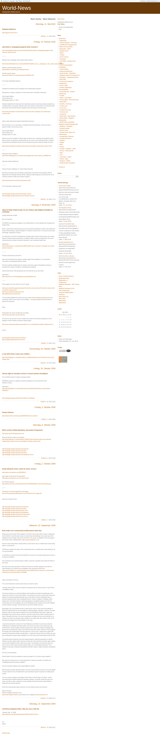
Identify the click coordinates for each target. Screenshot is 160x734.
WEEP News (62, 300)
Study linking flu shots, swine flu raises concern (19, 469)
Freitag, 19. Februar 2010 (44, 42)
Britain (61, 53)
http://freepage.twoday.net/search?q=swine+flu (15, 449)
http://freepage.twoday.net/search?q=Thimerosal (16, 514)
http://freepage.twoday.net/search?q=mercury (15, 516)
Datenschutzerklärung (66, 71)
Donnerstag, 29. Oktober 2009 (42, 349)
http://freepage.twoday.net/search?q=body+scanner (16, 194)
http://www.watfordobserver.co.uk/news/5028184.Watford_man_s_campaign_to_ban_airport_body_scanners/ (33, 64)
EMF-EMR (63, 79)
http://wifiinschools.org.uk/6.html (11, 294)
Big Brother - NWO (65, 49)
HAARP (62, 95)
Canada (62, 55)
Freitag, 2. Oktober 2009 (45, 464)
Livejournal (63, 114)
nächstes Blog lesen (151, 1)
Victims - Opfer (64, 159)
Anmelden (143, 1)
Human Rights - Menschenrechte (69, 99)
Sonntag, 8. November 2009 (43, 205)
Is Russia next (64, 112)
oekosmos (62, 294)
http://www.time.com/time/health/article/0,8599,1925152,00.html (20, 714)
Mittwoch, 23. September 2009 (42, 525)
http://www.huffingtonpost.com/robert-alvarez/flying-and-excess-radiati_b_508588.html (26, 155)
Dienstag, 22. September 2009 (42, 704)
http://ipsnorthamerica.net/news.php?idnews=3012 (16, 180)
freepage (12, 1)
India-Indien (63, 102)
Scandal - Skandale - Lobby (67, 148)
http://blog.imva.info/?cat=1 (9, 32)
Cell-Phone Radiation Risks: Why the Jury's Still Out (20, 709)
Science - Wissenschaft (66, 150)
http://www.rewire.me (42, 694)
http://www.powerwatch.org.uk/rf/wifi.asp (13, 315)
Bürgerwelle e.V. (63, 280)
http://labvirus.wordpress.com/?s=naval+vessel (15, 478)
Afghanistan (63, 40)
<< (158, 1)
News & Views (64, 130)
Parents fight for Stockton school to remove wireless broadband (25, 373)
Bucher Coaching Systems (66, 276)
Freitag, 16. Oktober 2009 (44, 368)
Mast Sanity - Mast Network (23, 1)
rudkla (43, 36)
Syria (61, 152)
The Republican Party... (65, 208)
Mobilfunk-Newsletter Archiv (67, 288)
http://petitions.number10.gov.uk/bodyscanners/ (15, 69)
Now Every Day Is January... (67, 256)
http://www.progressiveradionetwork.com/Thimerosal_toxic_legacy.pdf (22, 493)
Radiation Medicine (9, 29)
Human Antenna (8, 412)
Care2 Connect (64, 57)
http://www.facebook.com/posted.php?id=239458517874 (18, 75)
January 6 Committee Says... (67, 224)
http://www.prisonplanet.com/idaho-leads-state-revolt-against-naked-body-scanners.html (27, 146)
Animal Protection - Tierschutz (68, 42)
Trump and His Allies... (65, 186)
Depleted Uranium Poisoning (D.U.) (70, 75)
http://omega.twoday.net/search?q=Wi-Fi (13, 339)
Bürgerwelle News (64, 278)
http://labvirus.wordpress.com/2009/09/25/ (14, 472)
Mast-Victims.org (63, 296)
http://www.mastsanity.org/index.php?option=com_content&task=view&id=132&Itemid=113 (27, 324)
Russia (62, 146)
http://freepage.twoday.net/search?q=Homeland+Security (18, 196)
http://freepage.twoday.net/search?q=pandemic (15, 512)
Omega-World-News (65, 138)
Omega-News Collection (67, 136)
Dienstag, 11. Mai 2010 (45, 24)
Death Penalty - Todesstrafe (68, 73)
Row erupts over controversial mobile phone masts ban (22, 530)
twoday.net (6, 1)
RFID (61, 144)
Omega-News (63, 282)
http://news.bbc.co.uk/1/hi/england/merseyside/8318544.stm (19, 276)
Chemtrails (63, 59)
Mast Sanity (62, 298)
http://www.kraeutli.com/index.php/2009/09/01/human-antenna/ (20, 416)
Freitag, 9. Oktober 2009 (45, 407)
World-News (16, 8)
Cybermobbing (64, 69)
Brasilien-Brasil (64, 51)
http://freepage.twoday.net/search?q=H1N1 (14, 451)
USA (61, 155)
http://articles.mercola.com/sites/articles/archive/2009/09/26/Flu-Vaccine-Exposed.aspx (26, 484)
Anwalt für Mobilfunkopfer (66, 292)
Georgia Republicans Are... (66, 242)
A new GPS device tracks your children (16, 354)
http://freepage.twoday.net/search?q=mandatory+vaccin (18, 454)
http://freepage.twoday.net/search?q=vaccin (14, 452)
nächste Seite (6, 733)
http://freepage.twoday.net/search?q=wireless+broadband (18, 398)
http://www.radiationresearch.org (11, 694)
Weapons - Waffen (65, 161)
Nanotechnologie (64, 128)
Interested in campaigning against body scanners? (20, 47)
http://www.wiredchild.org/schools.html (13, 292)
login (60, 29)
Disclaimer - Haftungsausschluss (69, 77)
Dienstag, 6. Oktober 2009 (44, 425)
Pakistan (62, 140)
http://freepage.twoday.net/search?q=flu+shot (15, 510)
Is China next (63, 106)
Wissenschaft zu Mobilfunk (67, 163)
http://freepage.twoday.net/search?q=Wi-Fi (14, 338)
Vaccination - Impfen (65, 157)
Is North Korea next (65, 110)
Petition (62, 142)
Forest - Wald (63, 85)
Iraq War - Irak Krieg (65, 104)
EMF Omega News (64, 290)
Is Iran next (63, 108)
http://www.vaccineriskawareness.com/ (13, 433)
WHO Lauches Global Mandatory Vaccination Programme (22, 430)
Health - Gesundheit (65, 97)
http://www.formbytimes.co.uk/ (30, 540)
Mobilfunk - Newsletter (66, 126)
